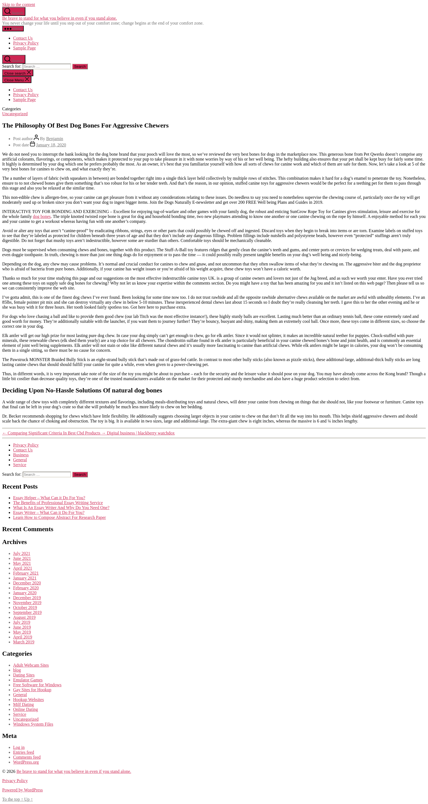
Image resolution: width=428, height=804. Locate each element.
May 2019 (22, 632)
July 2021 (21, 553)
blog (17, 670)
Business (21, 455)
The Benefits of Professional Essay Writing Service (58, 502)
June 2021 (22, 558)
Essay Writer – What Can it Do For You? (48, 512)
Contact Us (23, 38)
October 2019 (25, 607)
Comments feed (27, 757)
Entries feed (23, 752)
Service (19, 464)
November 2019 (27, 602)
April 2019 (22, 637)
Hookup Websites (28, 699)
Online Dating (25, 709)
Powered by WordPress (22, 790)
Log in (19, 747)
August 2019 (24, 617)
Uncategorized (15, 113)
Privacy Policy (26, 43)
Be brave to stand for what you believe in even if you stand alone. (59, 18)
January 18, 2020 (51, 145)
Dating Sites (24, 675)
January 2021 (25, 578)
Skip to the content (18, 4)
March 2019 (23, 642)
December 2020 (27, 583)
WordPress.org (26, 762)
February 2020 (26, 588)
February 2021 (26, 573)
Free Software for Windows (37, 684)
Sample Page (24, 48)
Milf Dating (23, 704)
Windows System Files (33, 724)
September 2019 (27, 612)
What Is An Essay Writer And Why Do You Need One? (61, 507)
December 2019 (27, 597)
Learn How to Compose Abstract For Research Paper (59, 517)
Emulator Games (28, 680)
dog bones (41, 216)
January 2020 (25, 592)
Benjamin (54, 138)
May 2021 (22, 563)
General (20, 459)
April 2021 (22, 568)
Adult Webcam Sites (31, 665)
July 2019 (21, 622)
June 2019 (22, 627)
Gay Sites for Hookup (32, 689)
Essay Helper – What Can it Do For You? (49, 497)
